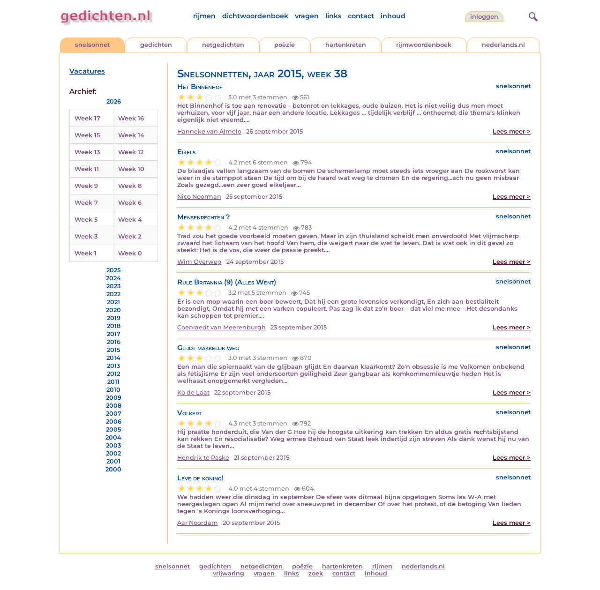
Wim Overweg (199, 261)
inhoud (393, 16)
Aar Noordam (197, 522)
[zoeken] (532, 15)
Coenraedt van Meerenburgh (221, 327)
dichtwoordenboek (255, 16)
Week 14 (131, 135)
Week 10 (131, 168)
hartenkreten (345, 44)
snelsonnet (92, 44)
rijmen (204, 16)
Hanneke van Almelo (209, 131)
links (333, 16)
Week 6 (130, 202)
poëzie (284, 44)
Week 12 (130, 152)
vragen (307, 16)
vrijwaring (228, 573)
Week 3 (86, 236)
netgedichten (223, 44)
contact (361, 16)
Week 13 (87, 152)
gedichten (156, 44)
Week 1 (86, 253)
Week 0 (130, 253)
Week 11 (87, 168)
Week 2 (129, 236)
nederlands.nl (503, 44)
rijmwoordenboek (423, 44)
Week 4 (130, 219)
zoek (315, 573)
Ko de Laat (193, 392)
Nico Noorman (199, 196)
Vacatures (87, 71)
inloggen (484, 16)
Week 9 (86, 185)
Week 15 (87, 135)
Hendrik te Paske (203, 457)
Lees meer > (512, 131)
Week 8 (130, 185)
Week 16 (131, 118)
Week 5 (86, 219)
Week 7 (86, 202)
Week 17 (87, 118)
